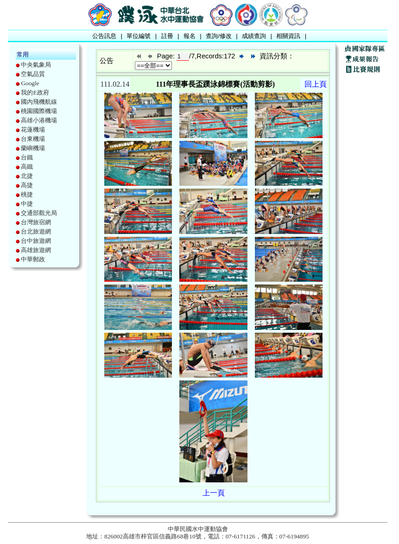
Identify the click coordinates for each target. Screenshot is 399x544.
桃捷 (27, 194)
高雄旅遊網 (36, 250)
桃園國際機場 (39, 111)
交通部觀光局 (39, 212)
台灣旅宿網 (36, 222)
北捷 (27, 175)
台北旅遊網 (36, 231)
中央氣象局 (36, 64)
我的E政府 (35, 92)
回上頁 (315, 84)
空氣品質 (33, 73)
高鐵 (27, 166)
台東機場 (33, 138)
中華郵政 (33, 259)
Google (30, 83)
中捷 (27, 203)
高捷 (27, 185)
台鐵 (27, 157)
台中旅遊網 (36, 240)
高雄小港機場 (39, 120)
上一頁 (214, 493)
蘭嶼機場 (33, 148)
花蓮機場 (33, 129)
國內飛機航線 (39, 101)
